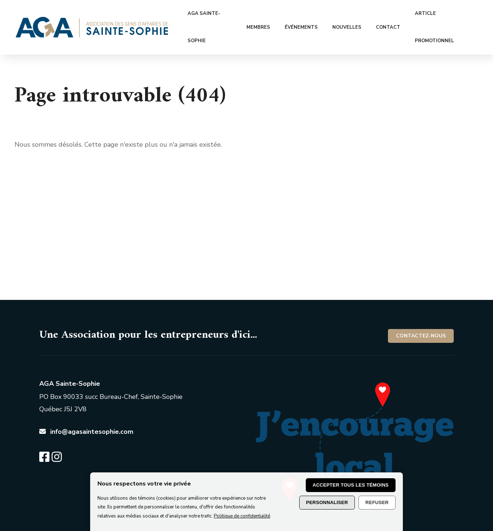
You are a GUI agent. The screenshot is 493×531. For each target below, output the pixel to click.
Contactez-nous (421, 308)
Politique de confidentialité (242, 516)
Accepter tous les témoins (351, 485)
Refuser (377, 502)
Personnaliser (327, 502)
